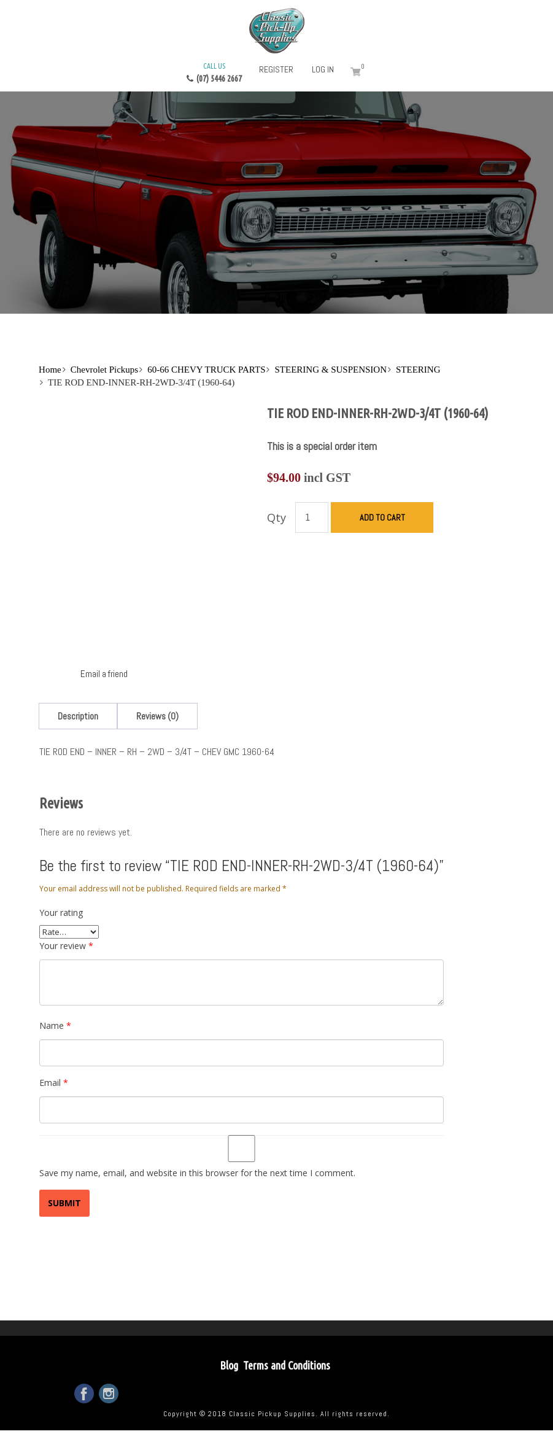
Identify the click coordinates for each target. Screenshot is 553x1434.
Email (53, 1082)
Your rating (61, 912)
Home (50, 369)
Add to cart (382, 517)
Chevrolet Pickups (104, 369)
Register (276, 69)
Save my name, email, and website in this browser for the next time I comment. (197, 1173)
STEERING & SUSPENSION (330, 369)
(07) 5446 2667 (214, 71)
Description (78, 716)
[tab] (78, 716)
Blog (229, 1365)
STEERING (418, 369)
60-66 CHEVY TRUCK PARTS (206, 369)
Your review (66, 945)
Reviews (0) (157, 716)
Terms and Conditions (286, 1365)
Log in (323, 69)
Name (55, 1025)
